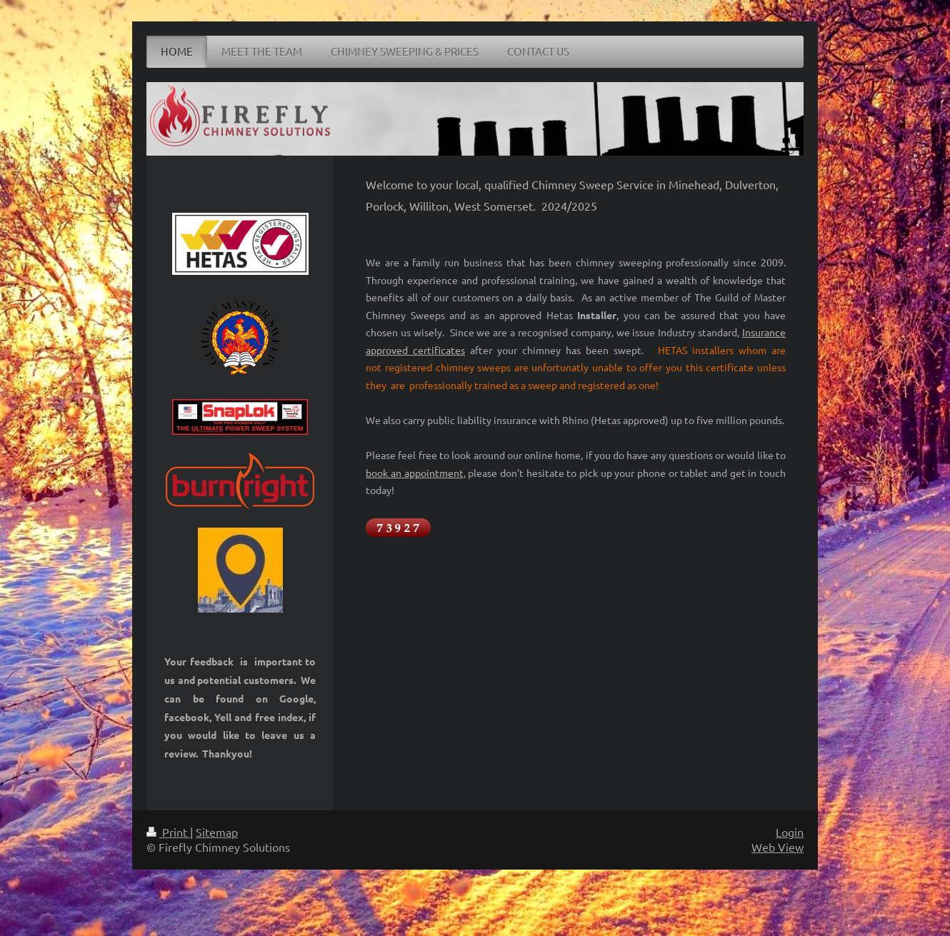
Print (168, 832)
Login (790, 832)
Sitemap (217, 832)
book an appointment (414, 472)
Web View (777, 847)
